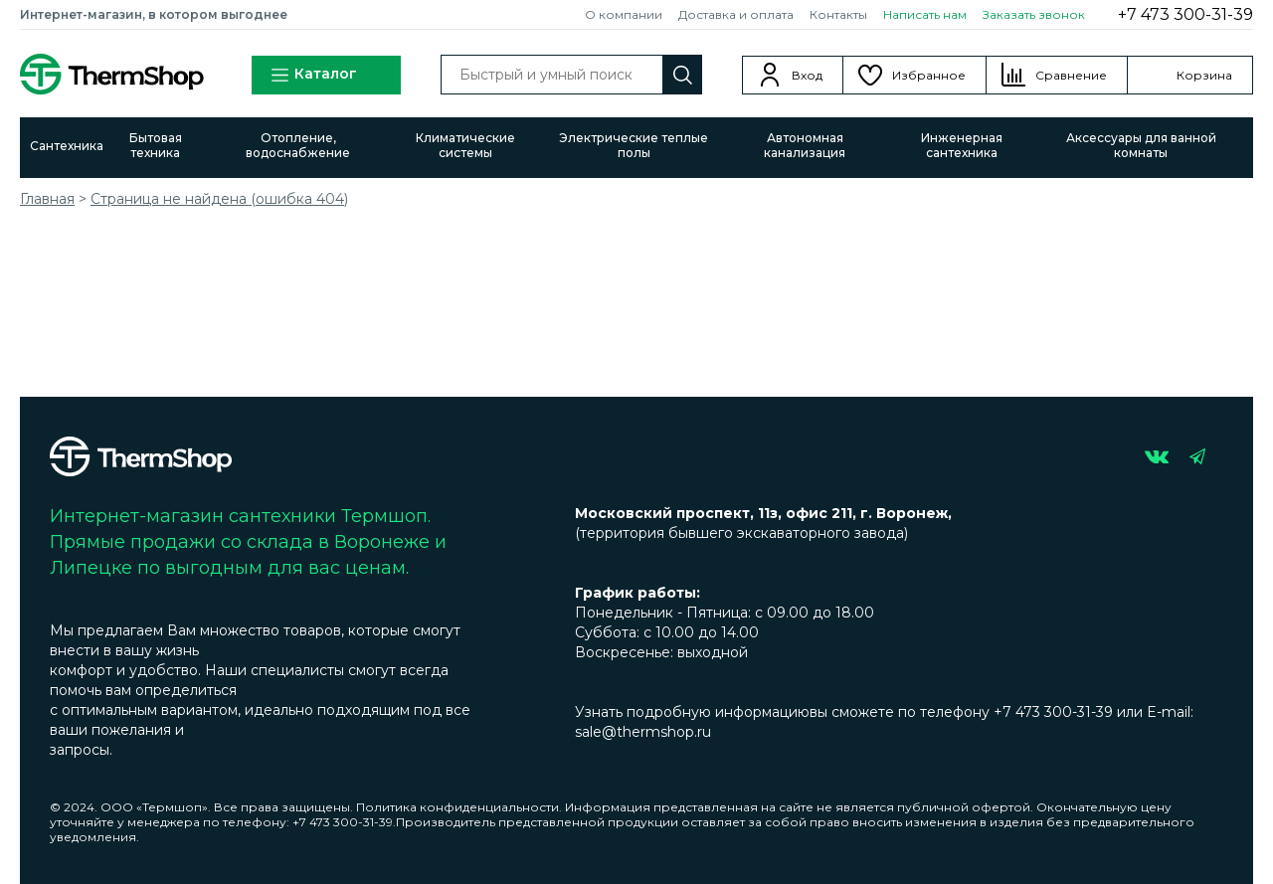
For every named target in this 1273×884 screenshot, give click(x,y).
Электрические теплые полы (633, 145)
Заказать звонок (1034, 14)
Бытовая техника (155, 145)
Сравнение (1071, 75)
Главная (47, 199)
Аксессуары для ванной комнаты (1141, 145)
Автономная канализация (804, 145)
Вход (807, 75)
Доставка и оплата (736, 14)
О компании (623, 14)
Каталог (313, 75)
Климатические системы (465, 145)
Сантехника (66, 145)
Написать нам (925, 14)
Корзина (1204, 75)
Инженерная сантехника (961, 145)
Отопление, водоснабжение (298, 145)
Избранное (929, 75)
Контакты (838, 14)
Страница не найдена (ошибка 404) (219, 199)
